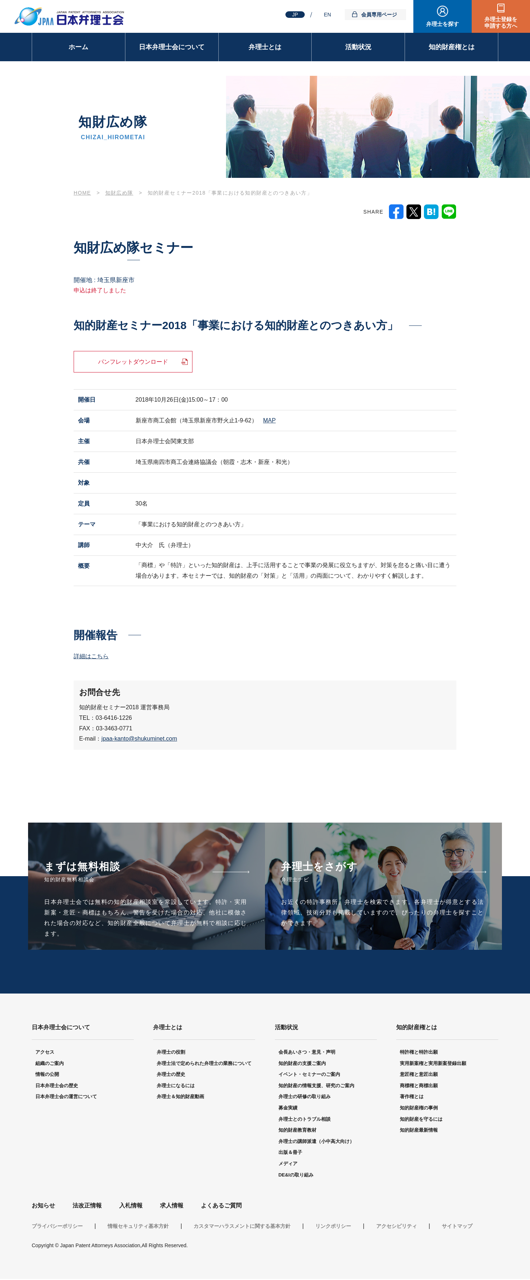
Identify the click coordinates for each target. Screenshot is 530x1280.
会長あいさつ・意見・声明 (306, 1053)
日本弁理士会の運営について (66, 1097)
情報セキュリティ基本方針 (138, 1227)
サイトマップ (457, 1227)
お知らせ (43, 1206)
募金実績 (287, 1109)
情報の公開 (47, 1075)
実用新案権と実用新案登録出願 (433, 1064)
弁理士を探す (442, 24)
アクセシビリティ (396, 1227)
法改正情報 (87, 1206)
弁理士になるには (176, 1086)
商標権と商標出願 (419, 1086)
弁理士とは (265, 47)
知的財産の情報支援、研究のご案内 (316, 1086)
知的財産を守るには (421, 1120)
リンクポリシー (333, 1227)
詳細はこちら (91, 656)
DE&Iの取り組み (295, 1176)
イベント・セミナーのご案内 (309, 1075)
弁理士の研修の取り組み (304, 1097)
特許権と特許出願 (419, 1053)
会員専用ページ (379, 14)
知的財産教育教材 (297, 1131)
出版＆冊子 (290, 1153)
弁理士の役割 (171, 1053)
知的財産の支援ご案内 (302, 1064)
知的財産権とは (452, 47)
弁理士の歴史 (171, 1075)
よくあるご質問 (221, 1206)
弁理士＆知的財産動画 (180, 1097)
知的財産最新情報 (419, 1131)
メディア (287, 1164)
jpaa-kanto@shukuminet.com (139, 738)
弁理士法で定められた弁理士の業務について (204, 1064)
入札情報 (131, 1206)
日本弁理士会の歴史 (56, 1086)
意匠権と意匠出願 (419, 1075)
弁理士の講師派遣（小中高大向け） (316, 1142)
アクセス (44, 1053)
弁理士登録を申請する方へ (500, 22)
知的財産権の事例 (419, 1109)
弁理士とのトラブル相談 (304, 1120)
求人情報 (171, 1206)
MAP (269, 420)
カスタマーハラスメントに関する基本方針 (242, 1227)
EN (327, 14)
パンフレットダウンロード (133, 362)
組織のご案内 (49, 1064)
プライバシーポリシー (57, 1227)
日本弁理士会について (171, 47)
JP (295, 14)
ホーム (78, 47)
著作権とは (412, 1097)
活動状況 (358, 47)
